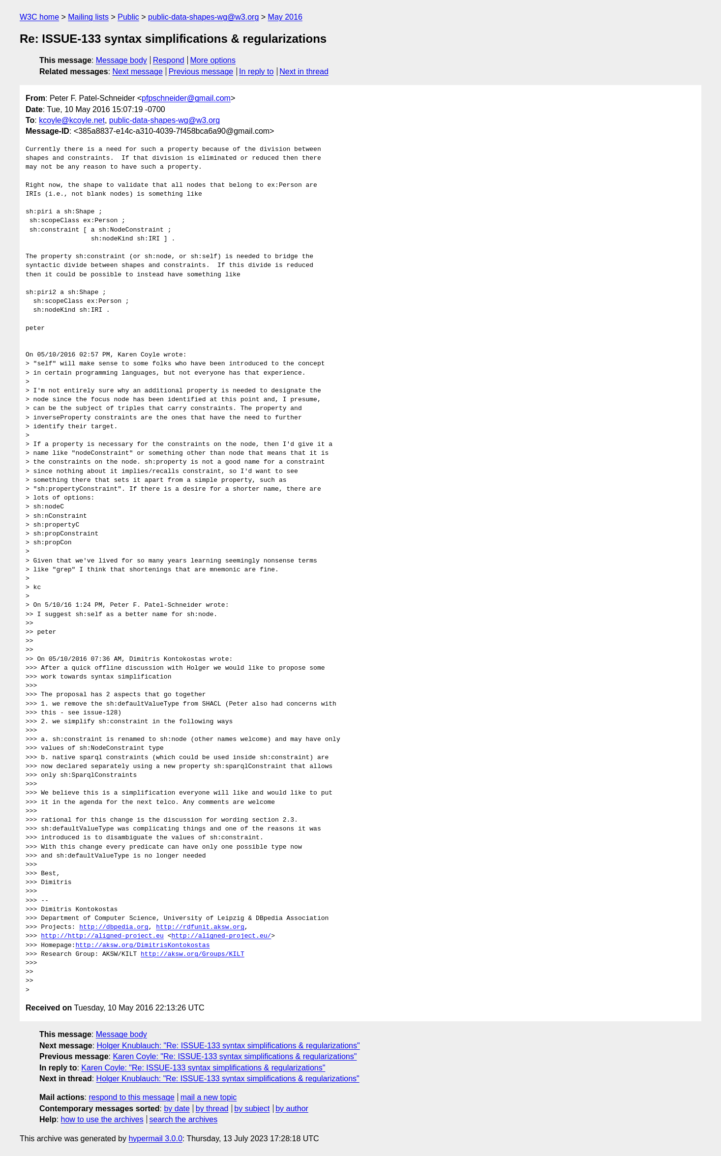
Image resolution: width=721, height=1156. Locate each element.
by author (291, 1108)
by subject (252, 1108)
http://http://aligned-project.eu (102, 936)
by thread (212, 1108)
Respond (168, 60)
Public (128, 17)
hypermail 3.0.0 (155, 1138)
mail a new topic (208, 1097)
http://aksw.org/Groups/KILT (192, 954)
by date (176, 1108)
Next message (138, 71)
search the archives (184, 1119)
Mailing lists (88, 17)
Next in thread (304, 71)
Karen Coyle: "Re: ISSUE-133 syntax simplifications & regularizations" (235, 1056)
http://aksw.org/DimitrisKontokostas (142, 945)
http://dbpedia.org (113, 927)
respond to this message (131, 1097)
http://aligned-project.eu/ (221, 936)
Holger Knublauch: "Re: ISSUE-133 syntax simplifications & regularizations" (228, 1045)
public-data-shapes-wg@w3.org (203, 17)
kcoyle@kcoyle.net (72, 120)
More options (213, 60)
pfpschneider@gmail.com (186, 98)
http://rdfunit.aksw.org (200, 927)
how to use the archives (102, 1119)
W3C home (39, 17)
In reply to (256, 71)
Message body (121, 60)
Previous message (201, 71)
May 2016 (285, 17)
